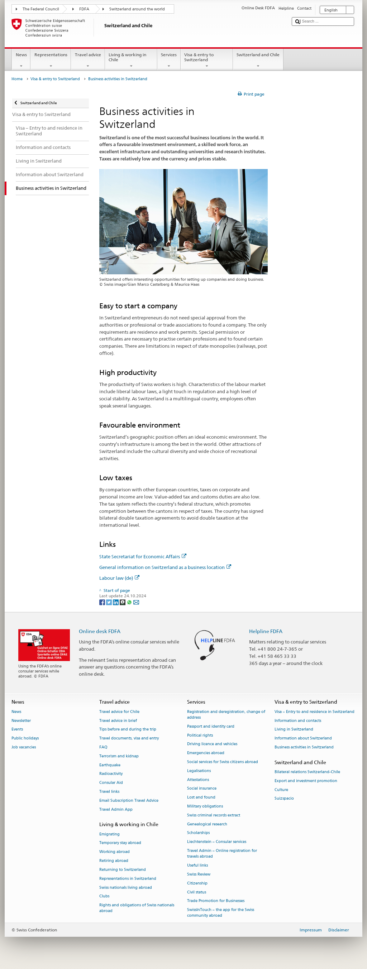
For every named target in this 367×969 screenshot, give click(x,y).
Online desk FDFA (99, 631)
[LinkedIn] (116, 601)
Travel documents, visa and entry (129, 738)
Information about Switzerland (303, 738)
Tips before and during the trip (127, 729)
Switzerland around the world (137, 9)
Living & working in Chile (131, 60)
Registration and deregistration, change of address (226, 714)
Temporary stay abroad (120, 843)
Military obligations (205, 806)
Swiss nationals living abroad (125, 887)
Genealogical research (207, 824)
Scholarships (198, 833)
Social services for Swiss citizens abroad (222, 762)
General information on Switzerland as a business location (165, 567)
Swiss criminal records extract (213, 815)
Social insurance (201, 788)
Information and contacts (298, 720)
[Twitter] (109, 601)
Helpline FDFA (265, 631)
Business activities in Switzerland (304, 747)
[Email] (136, 601)
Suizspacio (284, 798)
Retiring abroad (113, 860)
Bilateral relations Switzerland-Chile (307, 772)
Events (17, 729)
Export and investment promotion (306, 780)
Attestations (198, 779)
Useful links (197, 865)
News (21, 60)
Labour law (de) (119, 578)
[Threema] (123, 601)
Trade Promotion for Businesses (215, 901)
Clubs (104, 896)
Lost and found (201, 797)
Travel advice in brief (118, 720)
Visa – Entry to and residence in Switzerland (314, 711)
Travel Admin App (116, 809)
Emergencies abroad (205, 753)
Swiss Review (198, 874)
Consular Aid (111, 783)
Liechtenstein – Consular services (216, 842)
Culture (281, 789)
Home (17, 79)
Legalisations (199, 770)
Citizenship (197, 883)
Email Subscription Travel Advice (128, 800)
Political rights (200, 735)
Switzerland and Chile (258, 60)
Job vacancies (23, 747)
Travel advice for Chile (119, 711)
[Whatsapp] (130, 601)
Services (169, 60)
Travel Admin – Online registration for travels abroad (222, 853)
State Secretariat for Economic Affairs (142, 556)
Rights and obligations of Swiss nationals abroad (136, 908)
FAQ (103, 747)
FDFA (84, 9)
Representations (51, 60)
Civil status (196, 892)
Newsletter (21, 720)
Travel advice (87, 60)
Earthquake (109, 765)
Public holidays (25, 738)
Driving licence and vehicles (212, 744)
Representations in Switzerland (127, 878)
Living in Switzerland (294, 729)
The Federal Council (41, 9)
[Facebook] (102, 601)
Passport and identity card (210, 726)
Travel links (109, 791)
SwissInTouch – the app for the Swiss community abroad (220, 913)
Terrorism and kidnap (119, 756)
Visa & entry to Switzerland (207, 60)
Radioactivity (111, 774)
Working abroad (114, 852)
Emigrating (109, 834)
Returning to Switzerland (122, 869)
